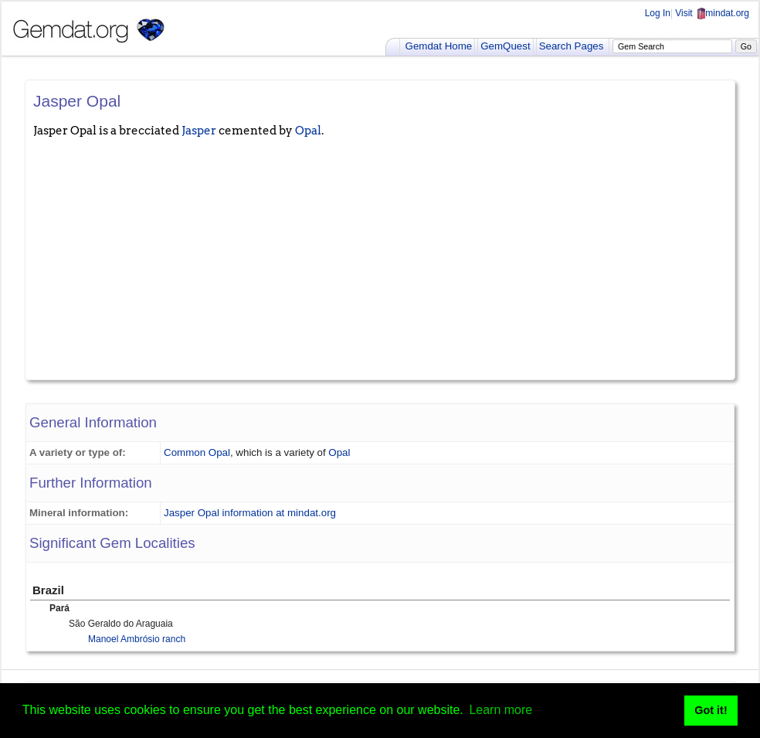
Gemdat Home (439, 46)
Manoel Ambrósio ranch (136, 639)
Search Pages (571, 46)
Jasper (199, 131)
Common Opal (197, 452)
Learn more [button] (500, 709)
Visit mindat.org (712, 13)
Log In (657, 13)
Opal (308, 131)
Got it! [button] (710, 710)
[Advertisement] (380, 256)
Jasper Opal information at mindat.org (250, 513)
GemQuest (505, 46)
